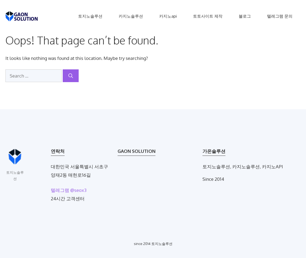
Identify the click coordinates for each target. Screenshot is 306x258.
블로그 (245, 16)
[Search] (71, 75)
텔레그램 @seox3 (69, 190)
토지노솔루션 (90, 16)
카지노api (168, 16)
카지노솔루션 (131, 16)
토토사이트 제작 (207, 16)
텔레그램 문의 (279, 16)
